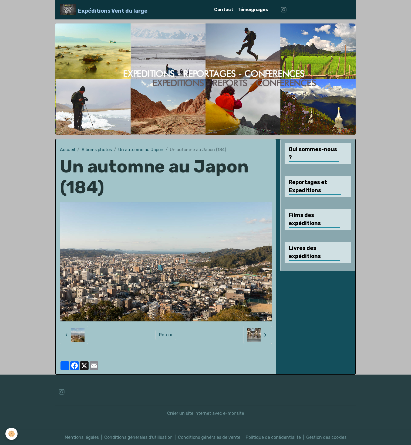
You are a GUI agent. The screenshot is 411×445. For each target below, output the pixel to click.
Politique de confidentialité (273, 437)
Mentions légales (82, 437)
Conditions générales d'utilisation (138, 437)
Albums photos (97, 149)
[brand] (103, 9)
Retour (166, 334)
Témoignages (253, 9)
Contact (223, 9)
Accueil (67, 149)
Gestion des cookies (326, 437)
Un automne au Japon (140, 149)
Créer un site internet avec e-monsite (205, 413)
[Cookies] (11, 434)
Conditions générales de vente (209, 437)
